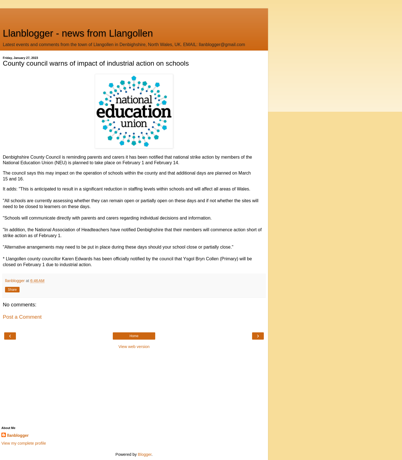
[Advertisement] (134, 15)
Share (12, 290)
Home (134, 336)
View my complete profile (23, 443)
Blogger (145, 454)
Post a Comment (22, 317)
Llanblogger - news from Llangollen (78, 33)
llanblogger (18, 435)
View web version (134, 346)
